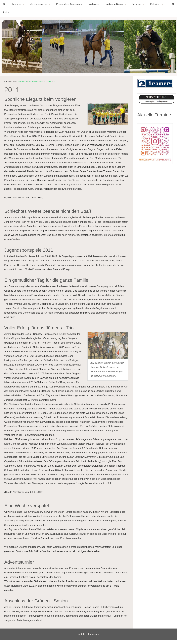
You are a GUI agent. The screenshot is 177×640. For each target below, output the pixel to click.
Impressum (94, 634)
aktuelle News (36, 81)
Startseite (22, 81)
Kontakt (81, 634)
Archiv (48, 81)
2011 (56, 81)
